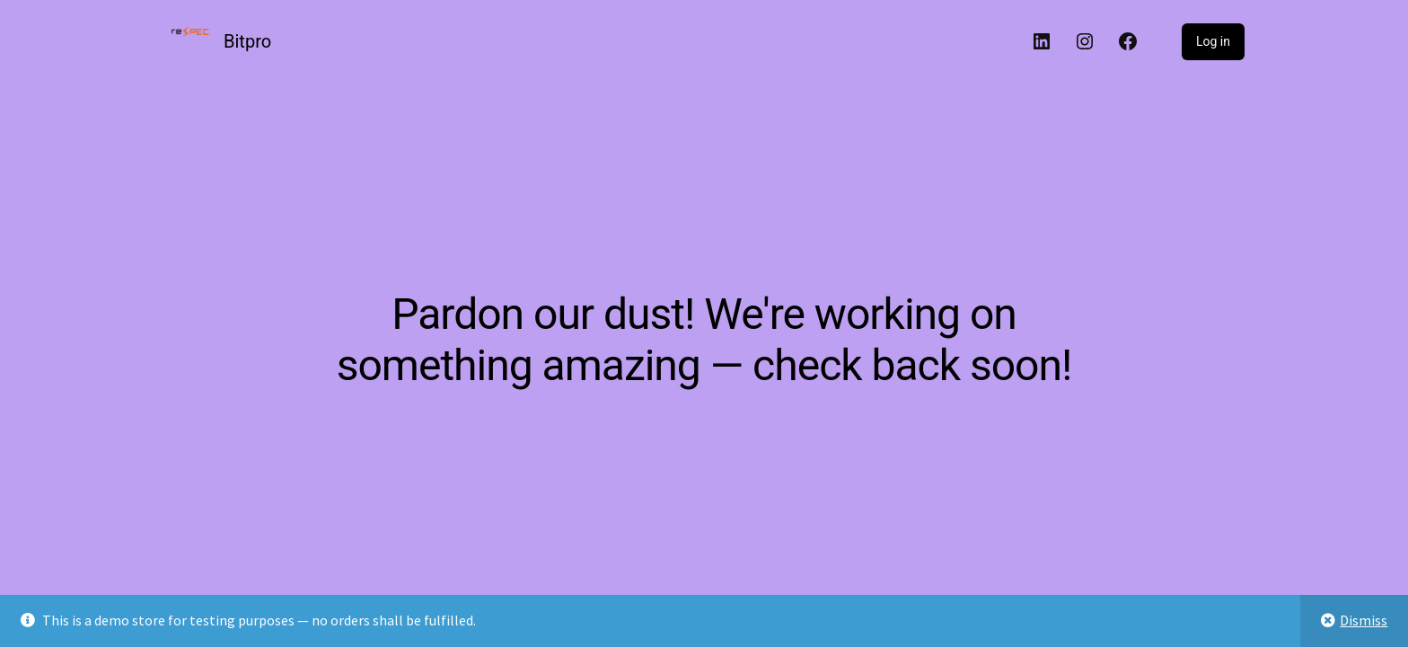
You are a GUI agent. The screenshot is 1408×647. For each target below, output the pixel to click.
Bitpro (247, 41)
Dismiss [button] (1363, 620)
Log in (1213, 41)
